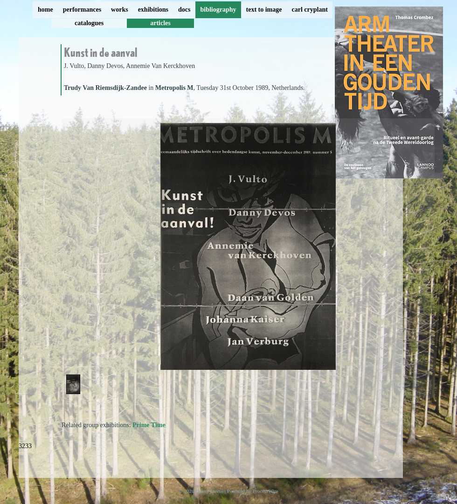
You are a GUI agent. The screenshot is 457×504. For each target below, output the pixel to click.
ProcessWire (265, 491)
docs (184, 9)
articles (160, 23)
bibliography (218, 9)
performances (82, 9)
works (119, 9)
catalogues (89, 23)
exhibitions (153, 9)
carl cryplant (309, 9)
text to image (264, 9)
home (45, 9)
